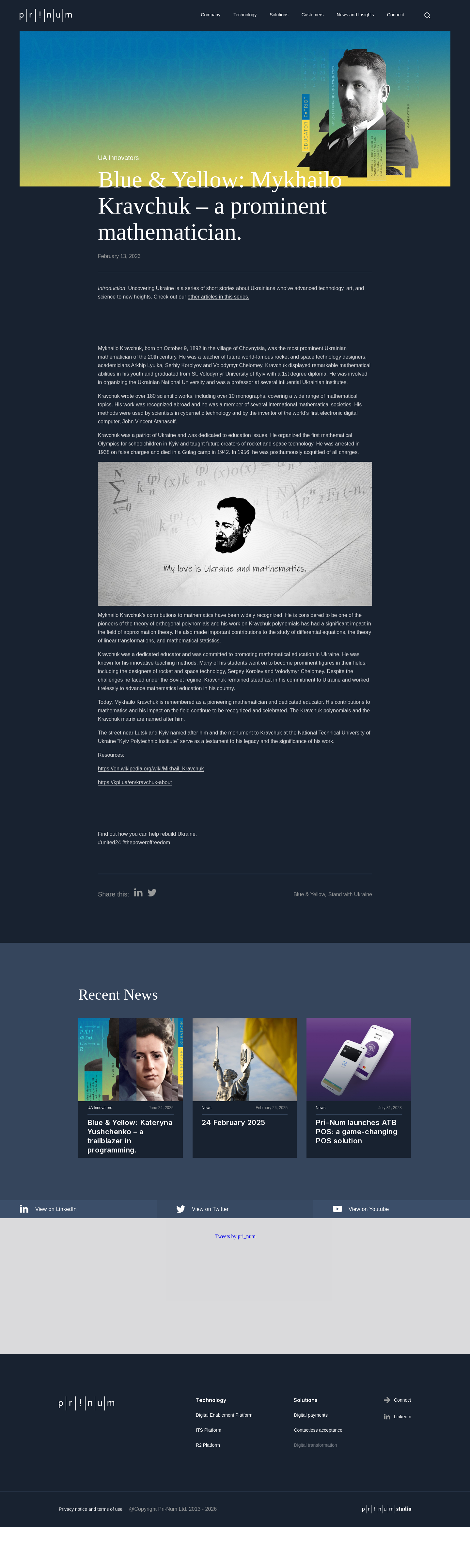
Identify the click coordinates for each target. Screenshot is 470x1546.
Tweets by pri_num (235, 1264)
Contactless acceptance (318, 1430)
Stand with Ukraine (350, 922)
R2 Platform (208, 1445)
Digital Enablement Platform (224, 1415)
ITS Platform (208, 1430)
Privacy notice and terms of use (90, 1537)
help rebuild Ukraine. (173, 862)
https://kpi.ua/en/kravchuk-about (135, 810)
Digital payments (311, 1415)
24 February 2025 (233, 1124)
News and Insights (355, 14)
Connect (395, 14)
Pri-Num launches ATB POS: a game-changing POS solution (356, 1133)
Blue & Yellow (309, 922)
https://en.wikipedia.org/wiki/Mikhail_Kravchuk (151, 797)
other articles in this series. (218, 325)
